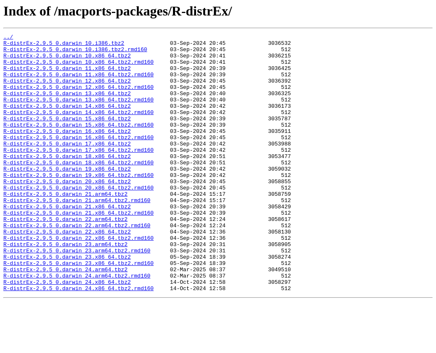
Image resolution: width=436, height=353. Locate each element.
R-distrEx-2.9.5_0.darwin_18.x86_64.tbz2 (67, 181)
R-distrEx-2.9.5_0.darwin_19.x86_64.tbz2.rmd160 (78, 204)
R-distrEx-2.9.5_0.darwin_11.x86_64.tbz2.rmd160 (78, 83)
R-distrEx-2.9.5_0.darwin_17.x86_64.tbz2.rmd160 (78, 173)
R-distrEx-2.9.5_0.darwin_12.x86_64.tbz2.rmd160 (78, 98)
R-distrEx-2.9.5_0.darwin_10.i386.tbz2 (63, 45)
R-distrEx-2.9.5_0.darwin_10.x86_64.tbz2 (67, 60)
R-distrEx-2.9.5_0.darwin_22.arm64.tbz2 (65, 256)
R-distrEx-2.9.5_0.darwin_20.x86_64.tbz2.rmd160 (78, 219)
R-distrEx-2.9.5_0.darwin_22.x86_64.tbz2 (67, 271)
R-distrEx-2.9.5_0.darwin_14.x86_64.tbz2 (67, 121)
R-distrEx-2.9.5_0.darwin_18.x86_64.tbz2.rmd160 (78, 188)
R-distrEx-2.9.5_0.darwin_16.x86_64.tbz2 (67, 151)
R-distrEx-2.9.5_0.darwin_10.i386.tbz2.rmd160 (75, 53)
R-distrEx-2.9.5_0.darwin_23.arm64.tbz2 (65, 287)
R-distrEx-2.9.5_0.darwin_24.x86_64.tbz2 (67, 332)
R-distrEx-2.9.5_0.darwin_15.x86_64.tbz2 (67, 136)
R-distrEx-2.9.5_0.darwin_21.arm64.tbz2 (65, 226)
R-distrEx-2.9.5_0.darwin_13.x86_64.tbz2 (67, 105)
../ (8, 38)
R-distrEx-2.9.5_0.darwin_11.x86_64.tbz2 (67, 75)
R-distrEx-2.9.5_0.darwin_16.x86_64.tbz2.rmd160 (78, 158)
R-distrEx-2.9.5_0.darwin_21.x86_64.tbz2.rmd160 (78, 249)
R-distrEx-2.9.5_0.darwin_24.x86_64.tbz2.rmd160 (78, 339)
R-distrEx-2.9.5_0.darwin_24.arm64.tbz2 (65, 317)
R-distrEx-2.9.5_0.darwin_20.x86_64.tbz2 (67, 211)
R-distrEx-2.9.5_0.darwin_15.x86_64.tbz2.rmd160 (78, 143)
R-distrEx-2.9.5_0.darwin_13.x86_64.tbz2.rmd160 (78, 113)
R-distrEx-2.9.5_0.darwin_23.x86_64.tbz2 (67, 302)
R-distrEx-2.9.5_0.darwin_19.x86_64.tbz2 (67, 196)
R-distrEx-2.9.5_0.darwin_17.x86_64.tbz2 (67, 166)
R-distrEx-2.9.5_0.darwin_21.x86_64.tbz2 (67, 241)
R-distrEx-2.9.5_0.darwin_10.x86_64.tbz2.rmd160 (78, 68)
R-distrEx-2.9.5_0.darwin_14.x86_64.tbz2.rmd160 (78, 128)
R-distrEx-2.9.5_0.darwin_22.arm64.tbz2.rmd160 (76, 264)
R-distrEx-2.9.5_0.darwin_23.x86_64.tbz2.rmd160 (78, 309)
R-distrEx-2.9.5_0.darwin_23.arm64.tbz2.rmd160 (76, 294)
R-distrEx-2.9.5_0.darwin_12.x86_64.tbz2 (67, 90)
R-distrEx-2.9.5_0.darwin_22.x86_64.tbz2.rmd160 (78, 279)
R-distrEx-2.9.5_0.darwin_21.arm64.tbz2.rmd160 (76, 234)
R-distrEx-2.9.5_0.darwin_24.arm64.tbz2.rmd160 (76, 324)
